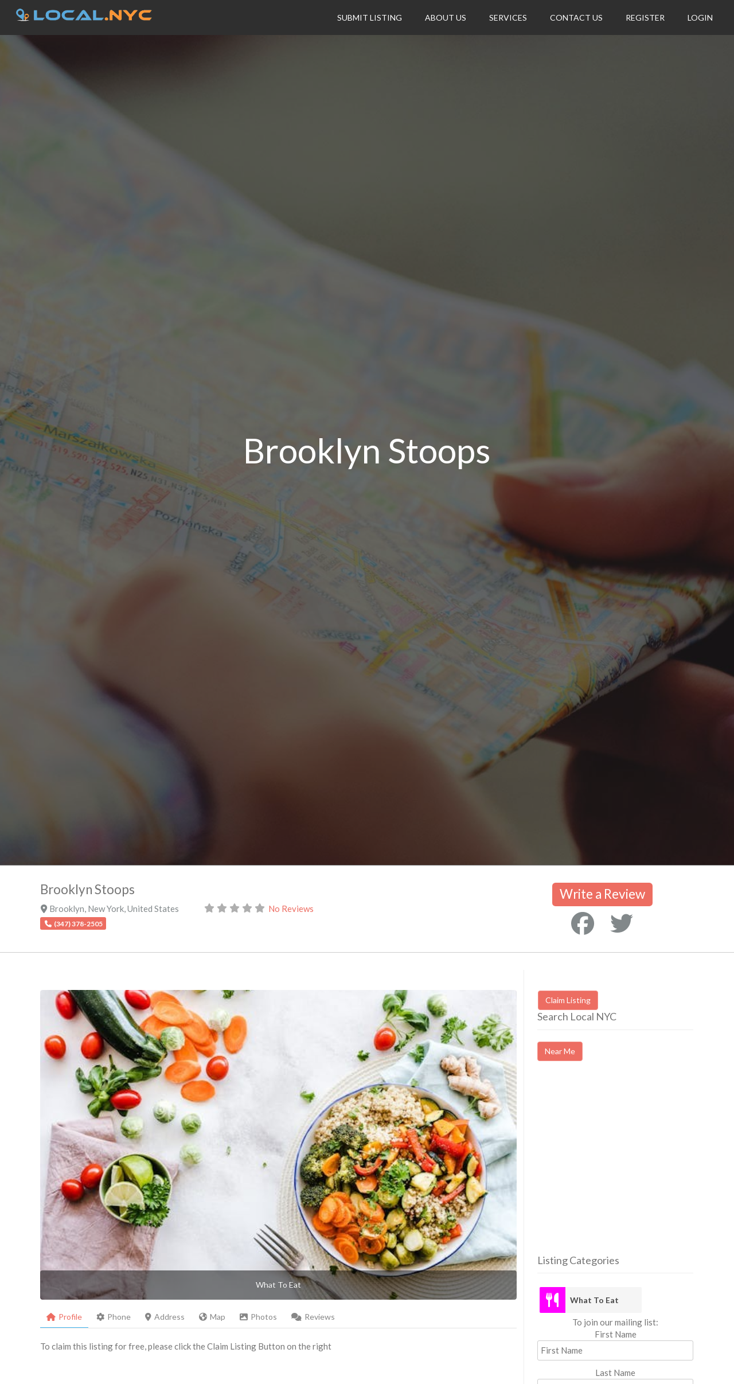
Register (645, 17)
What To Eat (594, 1300)
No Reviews (291, 908)
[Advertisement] (633, 1167)
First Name (616, 1334)
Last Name (615, 1372)
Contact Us (576, 17)
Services (508, 17)
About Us (445, 17)
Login (700, 17)
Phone (113, 1316)
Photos (258, 1316)
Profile (64, 1316)
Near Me (560, 1051)
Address (165, 1316)
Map (212, 1316)
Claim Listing (568, 1000)
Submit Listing (369, 17)
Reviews (313, 1316)
